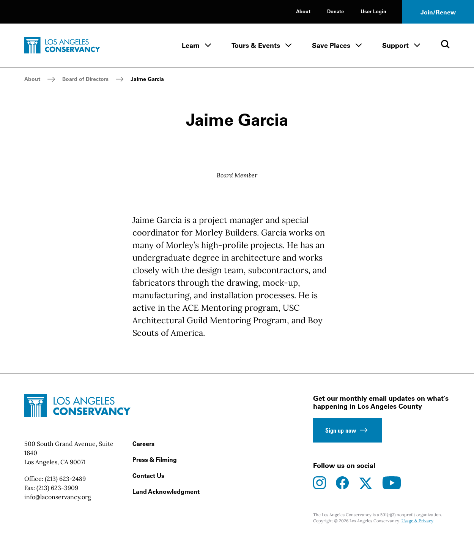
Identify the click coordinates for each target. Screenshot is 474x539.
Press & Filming (154, 459)
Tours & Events (255, 45)
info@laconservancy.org (57, 497)
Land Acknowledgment (166, 491)
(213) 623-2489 (65, 478)
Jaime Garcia (147, 79)
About (303, 11)
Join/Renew (438, 12)
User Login (373, 11)
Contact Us (148, 475)
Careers (143, 443)
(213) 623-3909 (57, 488)
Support (395, 45)
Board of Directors (85, 79)
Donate (335, 11)
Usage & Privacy (417, 520)
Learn (191, 45)
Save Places (331, 45)
